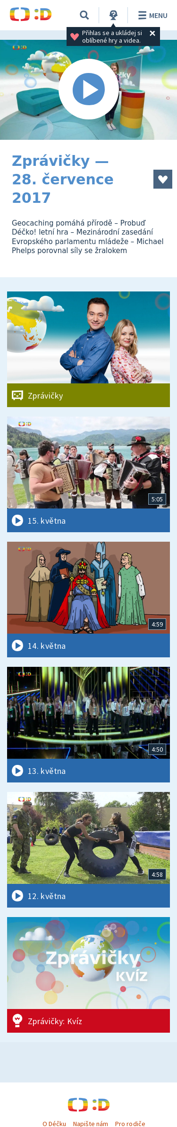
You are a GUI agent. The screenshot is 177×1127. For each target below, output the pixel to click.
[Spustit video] (88, 90)
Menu (151, 15)
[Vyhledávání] (84, 15)
